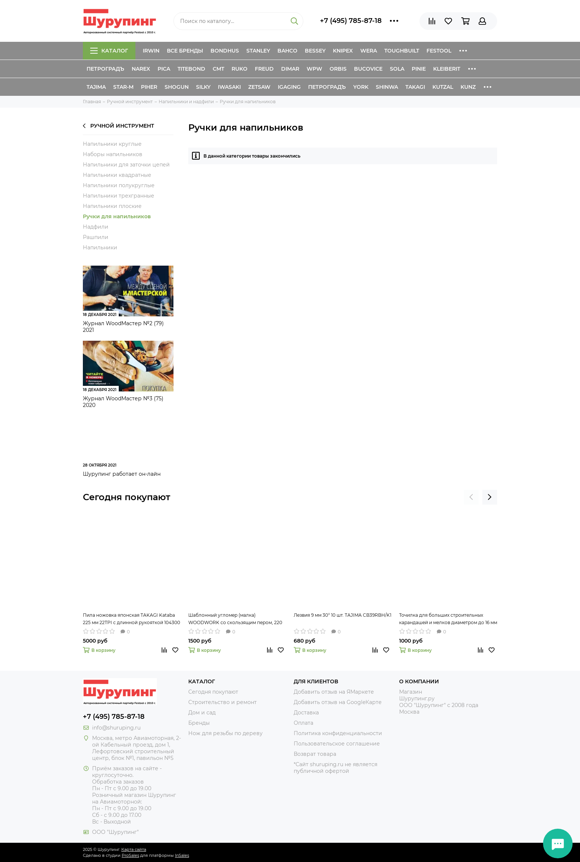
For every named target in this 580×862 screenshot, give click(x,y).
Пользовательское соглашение (337, 743)
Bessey (315, 50)
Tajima (96, 87)
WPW (314, 68)
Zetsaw (259, 87)
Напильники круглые (112, 144)
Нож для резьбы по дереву (225, 733)
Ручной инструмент (118, 125)
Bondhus (224, 50)
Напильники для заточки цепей (126, 164)
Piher (149, 87)
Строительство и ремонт (222, 702)
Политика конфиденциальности (338, 733)
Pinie (419, 68)
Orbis (338, 68)
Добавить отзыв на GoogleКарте (338, 702)
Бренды (199, 723)
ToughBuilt (401, 50)
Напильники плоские (112, 206)
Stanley (258, 50)
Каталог (109, 50)
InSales (182, 855)
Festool (438, 50)
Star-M (123, 87)
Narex (141, 68)
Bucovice (368, 68)
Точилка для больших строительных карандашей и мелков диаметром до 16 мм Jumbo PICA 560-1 (448, 619)
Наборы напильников (112, 154)
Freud (264, 68)
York (360, 87)
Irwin (151, 50)
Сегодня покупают (126, 497)
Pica (164, 68)
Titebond (191, 68)
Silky (203, 87)
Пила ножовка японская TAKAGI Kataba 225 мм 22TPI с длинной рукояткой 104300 (131, 618)
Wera (368, 50)
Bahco (287, 50)
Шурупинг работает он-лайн (122, 474)
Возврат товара (315, 754)
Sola (397, 68)
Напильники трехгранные (118, 195)
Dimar (290, 68)
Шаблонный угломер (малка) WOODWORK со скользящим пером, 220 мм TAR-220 (235, 619)
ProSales (130, 855)
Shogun (177, 87)
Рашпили (95, 237)
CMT (218, 68)
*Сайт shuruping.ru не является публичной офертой (335, 767)
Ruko (239, 68)
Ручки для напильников (117, 216)
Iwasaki (229, 87)
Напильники (100, 247)
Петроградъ (105, 68)
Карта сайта (133, 849)
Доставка (306, 712)
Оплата (303, 723)
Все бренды (185, 50)
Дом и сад (202, 712)
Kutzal (442, 87)
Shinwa (387, 87)
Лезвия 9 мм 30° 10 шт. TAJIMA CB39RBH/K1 (342, 615)
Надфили (95, 226)
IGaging (289, 87)
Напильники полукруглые (119, 185)
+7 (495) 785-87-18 (351, 21)
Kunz (468, 87)
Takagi (415, 87)
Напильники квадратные (117, 175)
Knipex (343, 50)
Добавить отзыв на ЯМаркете (334, 691)
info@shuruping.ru (116, 727)
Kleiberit (446, 68)
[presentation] (471, 497)
